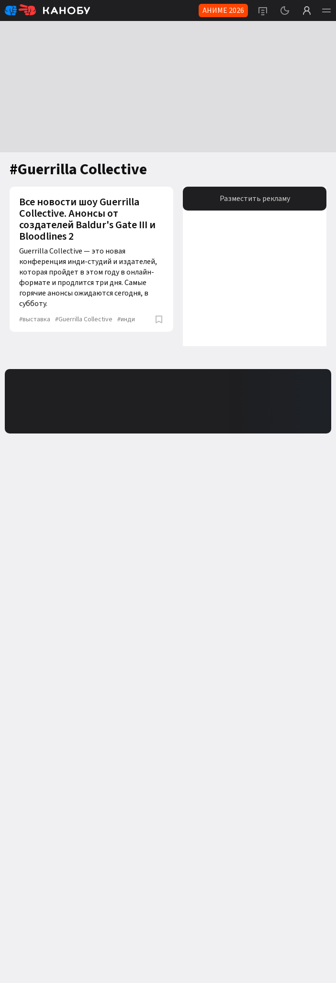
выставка (34, 319)
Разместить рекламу (255, 198)
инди (126, 319)
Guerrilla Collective (83, 319)
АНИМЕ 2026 (223, 10)
